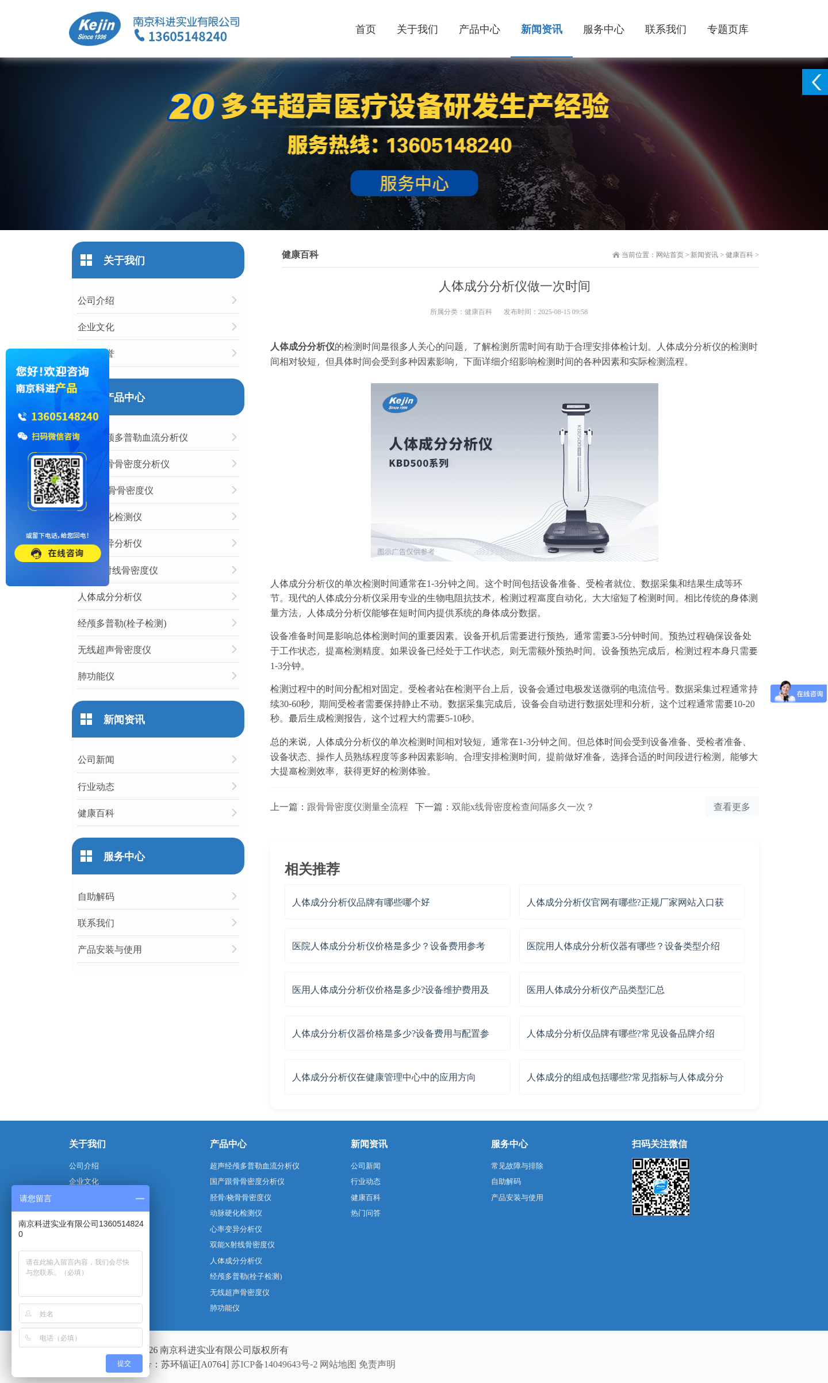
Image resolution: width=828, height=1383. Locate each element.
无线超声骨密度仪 (114, 649)
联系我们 (666, 28)
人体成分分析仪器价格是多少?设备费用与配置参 (390, 1033)
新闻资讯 (541, 28)
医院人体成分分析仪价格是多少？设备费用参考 (388, 945)
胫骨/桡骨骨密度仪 (116, 489)
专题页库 (728, 28)
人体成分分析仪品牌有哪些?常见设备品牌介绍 (621, 1033)
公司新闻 (96, 759)
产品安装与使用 (110, 949)
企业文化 (96, 326)
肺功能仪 (96, 675)
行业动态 (96, 786)
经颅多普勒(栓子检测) (122, 622)
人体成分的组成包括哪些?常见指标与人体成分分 (625, 1076)
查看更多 (732, 806)
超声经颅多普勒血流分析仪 (133, 437)
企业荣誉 (96, 353)
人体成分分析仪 (110, 596)
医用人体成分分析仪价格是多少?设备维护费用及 (390, 989)
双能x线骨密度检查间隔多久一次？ (523, 806)
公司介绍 (96, 300)
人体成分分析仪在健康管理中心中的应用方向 (384, 1076)
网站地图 (338, 1363)
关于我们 (417, 28)
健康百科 (739, 254)
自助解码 (96, 896)
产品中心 (479, 28)
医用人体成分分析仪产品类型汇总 (596, 989)
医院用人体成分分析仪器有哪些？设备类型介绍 (623, 945)
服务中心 (603, 28)
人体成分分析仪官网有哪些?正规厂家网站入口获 (625, 901)
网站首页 (670, 254)
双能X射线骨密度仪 (118, 569)
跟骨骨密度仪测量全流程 (357, 806)
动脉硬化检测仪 (110, 516)
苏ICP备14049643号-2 (274, 1363)
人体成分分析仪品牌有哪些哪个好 (361, 901)
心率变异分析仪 (110, 542)
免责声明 (377, 1363)
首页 (365, 28)
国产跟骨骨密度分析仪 (124, 463)
